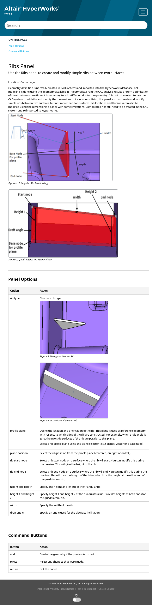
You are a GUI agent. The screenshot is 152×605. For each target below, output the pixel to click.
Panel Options (16, 45)
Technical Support (86, 588)
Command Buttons (18, 51)
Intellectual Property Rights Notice (55, 588)
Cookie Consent (106, 588)
